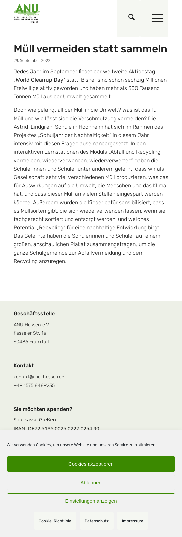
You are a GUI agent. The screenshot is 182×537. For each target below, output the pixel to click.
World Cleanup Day (39, 80)
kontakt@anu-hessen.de (39, 376)
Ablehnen (90, 482)
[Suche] (128, 18)
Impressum (132, 521)
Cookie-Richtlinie (55, 521)
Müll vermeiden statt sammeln (90, 48)
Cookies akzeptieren (91, 464)
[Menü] (154, 18)
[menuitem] (128, 18)
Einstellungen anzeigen (91, 501)
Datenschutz (97, 521)
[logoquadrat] (76, 13)
